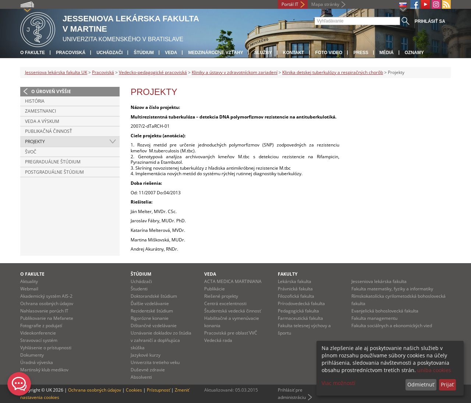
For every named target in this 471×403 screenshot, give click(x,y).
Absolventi (141, 377)
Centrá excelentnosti (225, 303)
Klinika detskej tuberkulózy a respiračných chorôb (332, 72)
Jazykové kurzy (145, 355)
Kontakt (293, 52)
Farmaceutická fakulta (300, 318)
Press (360, 52)
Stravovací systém (38, 340)
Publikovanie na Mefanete (46, 318)
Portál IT (289, 4)
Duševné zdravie (148, 370)
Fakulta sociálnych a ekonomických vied (391, 325)
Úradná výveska (36, 362)
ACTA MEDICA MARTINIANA (233, 281)
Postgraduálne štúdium (54, 172)
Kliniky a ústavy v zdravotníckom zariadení (234, 72)
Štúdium (144, 52)
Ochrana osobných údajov (46, 303)
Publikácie (214, 289)
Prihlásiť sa (430, 21)
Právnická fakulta (295, 289)
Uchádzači (109, 52)
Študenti (139, 289)
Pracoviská (70, 52)
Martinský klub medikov (44, 370)
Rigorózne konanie (150, 318)
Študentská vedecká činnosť (232, 311)
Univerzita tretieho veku (155, 362)
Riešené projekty (221, 296)
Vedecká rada (218, 340)
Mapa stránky (325, 4)
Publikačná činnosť (48, 131)
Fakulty (287, 274)
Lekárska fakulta (294, 281)
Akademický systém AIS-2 (46, 296)
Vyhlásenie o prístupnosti (45, 347)
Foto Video (329, 52)
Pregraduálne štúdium (53, 162)
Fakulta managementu (374, 318)
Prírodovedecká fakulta (301, 303)
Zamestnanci (40, 111)
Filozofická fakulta (296, 296)
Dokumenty (32, 355)
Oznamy (414, 52)
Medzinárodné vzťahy (215, 52)
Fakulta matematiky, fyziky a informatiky (392, 289)
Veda (171, 52)
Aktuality (29, 281)
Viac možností (338, 382)
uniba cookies (434, 370)
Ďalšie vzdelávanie (150, 303)
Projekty (35, 141)
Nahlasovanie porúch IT (44, 311)
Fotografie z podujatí (41, 325)
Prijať (447, 384)
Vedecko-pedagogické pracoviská (153, 72)
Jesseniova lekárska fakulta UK (56, 72)
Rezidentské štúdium (152, 311)
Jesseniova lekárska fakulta (379, 281)
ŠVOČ (30, 152)
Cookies (134, 390)
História (35, 101)
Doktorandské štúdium (154, 296)
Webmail (29, 289)
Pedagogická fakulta (298, 311)
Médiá (386, 52)
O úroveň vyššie (51, 91)
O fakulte (32, 52)
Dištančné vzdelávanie (154, 325)
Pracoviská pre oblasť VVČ (230, 333)
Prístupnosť (158, 390)
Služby (263, 52)
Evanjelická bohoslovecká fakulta (384, 311)
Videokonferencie (38, 333)
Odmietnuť (420, 384)
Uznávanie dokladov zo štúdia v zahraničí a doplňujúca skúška (161, 340)
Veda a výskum (42, 121)
